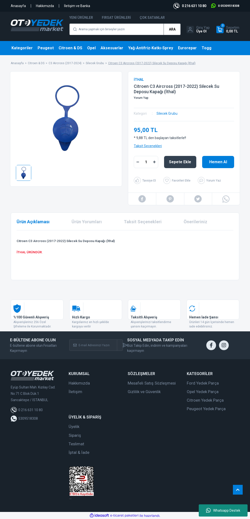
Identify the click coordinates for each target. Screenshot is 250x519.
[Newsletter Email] (93, 345)
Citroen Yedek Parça (205, 400)
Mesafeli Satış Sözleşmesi (152, 383)
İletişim (75, 391)
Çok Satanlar (152, 18)
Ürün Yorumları (87, 221)
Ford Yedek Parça (203, 383)
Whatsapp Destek (223, 510)
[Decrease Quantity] (137, 162)
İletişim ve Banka (77, 6)
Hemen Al (218, 162)
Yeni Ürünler (81, 18)
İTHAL (139, 79)
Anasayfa (18, 6)
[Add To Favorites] (176, 180)
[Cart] (227, 29)
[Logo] (37, 25)
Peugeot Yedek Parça (206, 408)
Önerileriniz (195, 221)
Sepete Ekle (180, 162)
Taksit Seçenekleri (148, 146)
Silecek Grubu (166, 113)
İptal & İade (79, 452)
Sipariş (75, 435)
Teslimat (76, 443)
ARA (172, 29)
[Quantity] (146, 162)
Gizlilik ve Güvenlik (144, 391)
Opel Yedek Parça (203, 391)
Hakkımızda (45, 6)
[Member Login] (198, 29)
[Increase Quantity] (154, 162)
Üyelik (74, 426)
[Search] (125, 29)
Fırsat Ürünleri (116, 18)
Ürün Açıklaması (33, 221)
